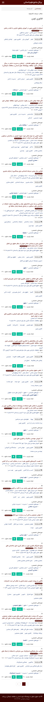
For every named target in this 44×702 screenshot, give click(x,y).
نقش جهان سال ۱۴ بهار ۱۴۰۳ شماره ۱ (29, 552)
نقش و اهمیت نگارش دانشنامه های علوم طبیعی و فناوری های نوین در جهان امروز (23, 315)
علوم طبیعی (30, 325)
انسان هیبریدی (16, 292)
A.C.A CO (17, 699)
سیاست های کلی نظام (27, 629)
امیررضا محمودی (32, 517)
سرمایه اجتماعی (19, 182)
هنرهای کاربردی (13, 158)
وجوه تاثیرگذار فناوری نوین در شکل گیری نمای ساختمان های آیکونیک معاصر (24, 547)
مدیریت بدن (22, 114)
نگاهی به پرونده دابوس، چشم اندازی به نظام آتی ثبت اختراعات (23, 582)
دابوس (23, 594)
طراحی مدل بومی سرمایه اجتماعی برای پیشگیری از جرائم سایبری (23, 172)
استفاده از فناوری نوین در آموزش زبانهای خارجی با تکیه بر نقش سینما (23, 29)
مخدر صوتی (21, 257)
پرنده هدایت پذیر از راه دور (34, 423)
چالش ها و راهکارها (36, 360)
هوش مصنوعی (29, 524)
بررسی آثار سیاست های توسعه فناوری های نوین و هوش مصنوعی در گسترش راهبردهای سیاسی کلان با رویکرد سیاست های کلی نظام (22, 618)
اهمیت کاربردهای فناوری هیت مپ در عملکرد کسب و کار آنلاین (21, 461)
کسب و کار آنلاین (28, 470)
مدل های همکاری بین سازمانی (33, 666)
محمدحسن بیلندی (15, 463)
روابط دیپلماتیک (37, 633)
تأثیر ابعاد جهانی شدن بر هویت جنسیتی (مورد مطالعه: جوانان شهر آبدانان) (22, 102)
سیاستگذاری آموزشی (10, 447)
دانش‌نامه (15, 325)
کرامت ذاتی (7, 292)
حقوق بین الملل (12, 257)
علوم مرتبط (15, 50)
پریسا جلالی (5, 463)
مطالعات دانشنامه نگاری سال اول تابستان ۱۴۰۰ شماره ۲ (24, 321)
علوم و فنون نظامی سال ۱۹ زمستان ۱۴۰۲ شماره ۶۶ (25, 493)
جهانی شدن (21, 447)
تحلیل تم (27, 360)
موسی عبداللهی (24, 33)
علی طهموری (33, 550)
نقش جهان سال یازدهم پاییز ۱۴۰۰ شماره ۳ (27, 143)
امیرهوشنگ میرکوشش (21, 623)
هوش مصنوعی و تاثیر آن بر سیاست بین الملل (23, 515)
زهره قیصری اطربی (32, 585)
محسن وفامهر (19, 211)
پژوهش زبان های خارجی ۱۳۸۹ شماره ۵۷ (28, 35)
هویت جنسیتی (38, 118)
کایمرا (31, 292)
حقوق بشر (25, 292)
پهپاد (31, 419)
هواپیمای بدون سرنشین (22, 419)
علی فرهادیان (22, 70)
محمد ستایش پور (32, 248)
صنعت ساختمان (28, 222)
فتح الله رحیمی (25, 283)
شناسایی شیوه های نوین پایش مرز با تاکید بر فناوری (23, 488)
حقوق (25, 393)
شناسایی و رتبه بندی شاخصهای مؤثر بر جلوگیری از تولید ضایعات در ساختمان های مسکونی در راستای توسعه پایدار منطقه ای (22, 206)
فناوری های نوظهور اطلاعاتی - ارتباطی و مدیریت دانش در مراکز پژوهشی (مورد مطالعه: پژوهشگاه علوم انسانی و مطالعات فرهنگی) (22, 65)
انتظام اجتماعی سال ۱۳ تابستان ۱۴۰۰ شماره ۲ (27, 178)
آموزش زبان (25, 39)
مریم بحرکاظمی (22, 517)
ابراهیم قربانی (9, 490)
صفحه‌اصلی (38, 9)
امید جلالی (15, 656)
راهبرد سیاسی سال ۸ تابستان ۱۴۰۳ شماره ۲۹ (27, 520)
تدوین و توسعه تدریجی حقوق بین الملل (31, 261)
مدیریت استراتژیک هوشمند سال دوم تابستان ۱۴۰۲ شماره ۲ (23, 658)
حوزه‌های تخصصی (33, 50)
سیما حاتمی (34, 283)
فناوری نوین (17, 39)
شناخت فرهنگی (38, 43)
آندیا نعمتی (34, 318)
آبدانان (30, 118)
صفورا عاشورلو (33, 656)
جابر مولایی (24, 105)
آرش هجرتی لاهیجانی (31, 211)
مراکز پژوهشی (38, 83)
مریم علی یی (33, 463)
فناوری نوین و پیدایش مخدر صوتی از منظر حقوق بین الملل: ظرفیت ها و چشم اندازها (24, 244)
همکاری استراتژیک (22, 662)
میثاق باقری (22, 248)
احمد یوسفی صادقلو (11, 585)
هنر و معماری (23, 158)
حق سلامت (9, 382)
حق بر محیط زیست (36, 385)
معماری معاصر (38, 151)
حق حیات (17, 382)
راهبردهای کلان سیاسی (12, 629)
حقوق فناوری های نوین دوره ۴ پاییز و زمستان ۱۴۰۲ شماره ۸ (23, 413)
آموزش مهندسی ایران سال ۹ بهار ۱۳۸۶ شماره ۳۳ (26, 443)
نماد (23, 557)
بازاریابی (8, 357)
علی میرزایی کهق (32, 490)
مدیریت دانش (12, 79)
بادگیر (31, 147)
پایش (23, 497)
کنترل (14, 497)
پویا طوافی (16, 105)
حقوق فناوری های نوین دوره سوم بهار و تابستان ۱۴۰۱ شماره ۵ (22, 250)
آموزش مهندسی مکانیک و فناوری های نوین (26, 438)
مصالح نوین (7, 222)
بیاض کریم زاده (33, 176)
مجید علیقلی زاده (32, 70)
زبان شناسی (23, 50)
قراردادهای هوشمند (10, 666)
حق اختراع (30, 594)
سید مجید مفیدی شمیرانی (26, 213)
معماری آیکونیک (16, 557)
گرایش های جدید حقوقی (15, 393)
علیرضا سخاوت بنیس (20, 490)
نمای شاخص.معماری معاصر (24, 561)
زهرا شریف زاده (33, 623)
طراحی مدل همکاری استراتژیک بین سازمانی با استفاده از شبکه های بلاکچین (22, 652)
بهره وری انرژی (15, 147)
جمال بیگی (14, 176)
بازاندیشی (30, 114)
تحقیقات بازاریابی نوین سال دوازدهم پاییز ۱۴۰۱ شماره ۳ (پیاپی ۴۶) (21, 350)
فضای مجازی (9, 182)
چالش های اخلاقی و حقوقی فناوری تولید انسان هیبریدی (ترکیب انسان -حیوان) (23, 280)
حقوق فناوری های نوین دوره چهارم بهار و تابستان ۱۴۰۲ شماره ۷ (22, 375)
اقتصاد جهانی (8, 524)
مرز (19, 497)
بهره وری (31, 226)
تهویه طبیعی (24, 147)
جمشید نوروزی (23, 656)
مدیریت (24, 504)
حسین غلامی (33, 33)
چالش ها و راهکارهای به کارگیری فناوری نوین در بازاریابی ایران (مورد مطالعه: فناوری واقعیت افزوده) (24, 342)
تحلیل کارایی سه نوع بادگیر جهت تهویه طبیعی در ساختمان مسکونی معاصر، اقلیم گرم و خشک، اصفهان (22, 137)
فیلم (32, 39)
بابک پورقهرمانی (22, 176)
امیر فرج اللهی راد (9, 211)
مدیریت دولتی (16, 504)
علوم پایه (22, 325)
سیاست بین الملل (18, 524)
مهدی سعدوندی (24, 140)
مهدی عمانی (33, 373)
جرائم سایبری (29, 182)
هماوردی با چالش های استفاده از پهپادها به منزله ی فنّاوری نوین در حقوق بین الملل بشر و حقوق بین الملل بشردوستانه (22, 407)
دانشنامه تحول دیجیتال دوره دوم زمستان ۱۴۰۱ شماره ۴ (24, 466)
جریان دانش (21, 79)
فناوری (9, 325)
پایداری (22, 151)
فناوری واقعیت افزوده (19, 357)
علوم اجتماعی (23, 90)
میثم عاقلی (25, 463)
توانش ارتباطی (8, 39)
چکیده (20, 56)
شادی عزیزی (15, 550)
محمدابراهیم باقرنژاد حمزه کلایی (20, 345)
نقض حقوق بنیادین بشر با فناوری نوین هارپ (23, 370)
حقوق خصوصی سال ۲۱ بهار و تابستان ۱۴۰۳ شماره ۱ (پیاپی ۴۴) (22, 588)
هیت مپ (10, 470)
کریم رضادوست (32, 105)
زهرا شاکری (22, 585)
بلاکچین (31, 662)
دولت (32, 528)
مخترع (9, 594)
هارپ (31, 382)
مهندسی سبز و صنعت (36, 451)
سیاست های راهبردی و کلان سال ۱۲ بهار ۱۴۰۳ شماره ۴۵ (24, 625)
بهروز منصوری (24, 550)
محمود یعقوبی (33, 441)
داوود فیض (34, 345)
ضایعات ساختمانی (17, 222)
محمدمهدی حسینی (8, 623)
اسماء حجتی (33, 140)
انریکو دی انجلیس (13, 140)
